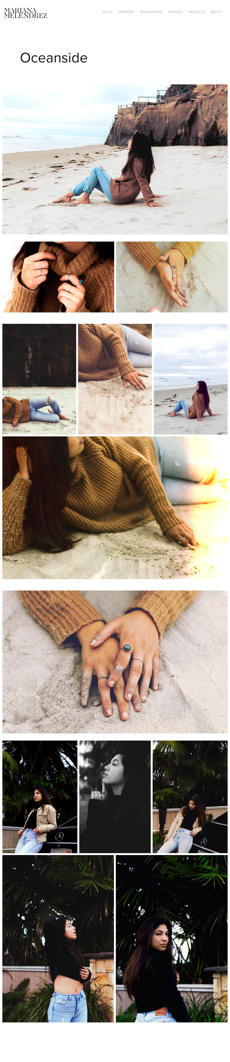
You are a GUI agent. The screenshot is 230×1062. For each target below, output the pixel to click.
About (216, 11)
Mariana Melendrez (25, 13)
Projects (197, 11)
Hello (107, 11)
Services (175, 11)
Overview (126, 11)
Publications (151, 11)
